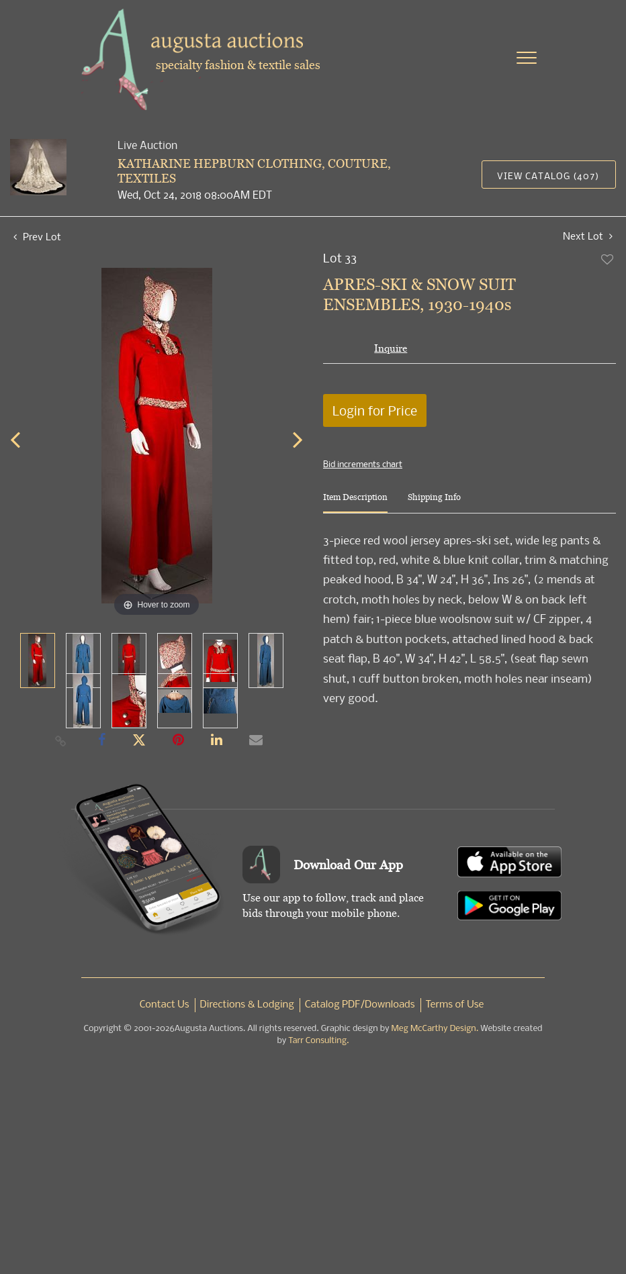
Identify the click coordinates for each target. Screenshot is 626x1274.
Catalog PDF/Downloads (360, 1004)
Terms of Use (455, 1004)
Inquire (390, 348)
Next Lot (588, 236)
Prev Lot (37, 236)
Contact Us (164, 1004)
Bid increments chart (362, 464)
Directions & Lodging (247, 1004)
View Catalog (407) (548, 175)
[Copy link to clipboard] (61, 740)
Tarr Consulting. (318, 1040)
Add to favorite (608, 259)
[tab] (355, 502)
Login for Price (374, 410)
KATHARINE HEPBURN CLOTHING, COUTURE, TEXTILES (254, 171)
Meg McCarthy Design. (435, 1028)
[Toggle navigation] (526, 57)
